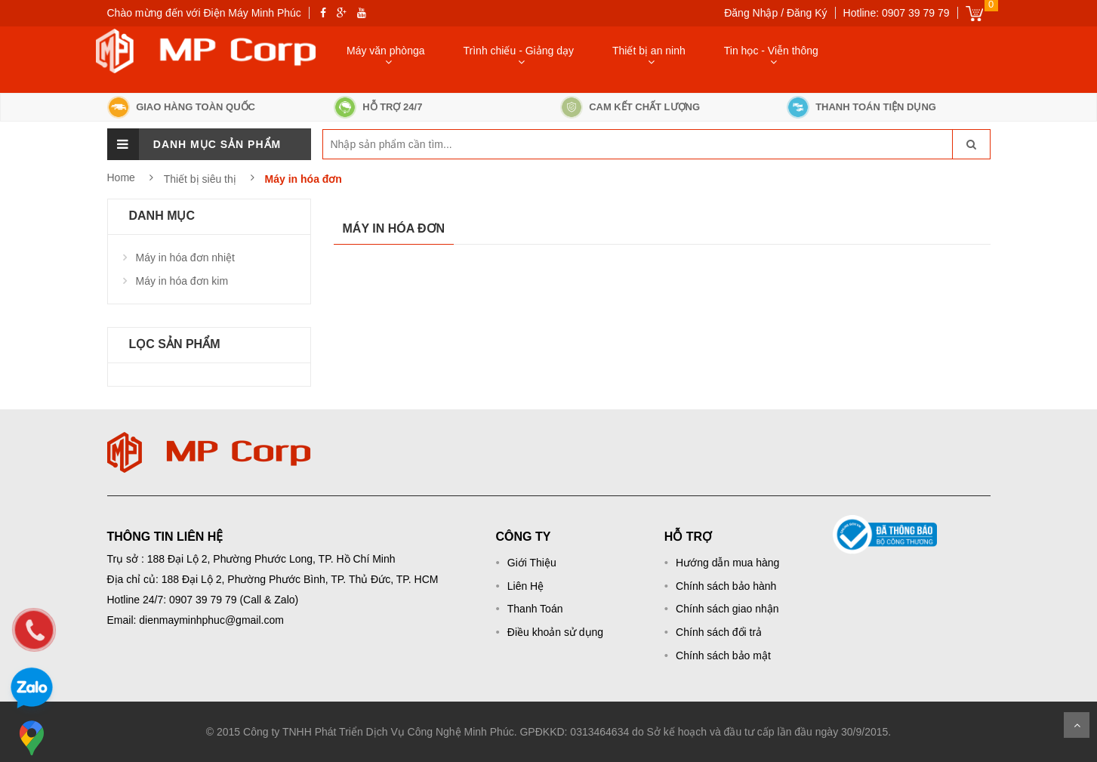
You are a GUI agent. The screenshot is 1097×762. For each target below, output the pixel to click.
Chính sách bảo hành (726, 586)
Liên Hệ (525, 586)
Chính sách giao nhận (727, 609)
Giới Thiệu (531, 563)
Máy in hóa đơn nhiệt (185, 257)
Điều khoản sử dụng (555, 632)
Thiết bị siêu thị (201, 179)
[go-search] (971, 144)
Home (121, 177)
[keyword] (397, 144)
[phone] (34, 629)
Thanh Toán (535, 609)
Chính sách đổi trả (719, 632)
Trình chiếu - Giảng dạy (519, 51)
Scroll (1076, 725)
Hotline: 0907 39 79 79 (896, 13)
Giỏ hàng (974, 13)
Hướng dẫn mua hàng (727, 563)
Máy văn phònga (386, 51)
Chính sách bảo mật (723, 655)
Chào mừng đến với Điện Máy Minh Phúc (204, 13)
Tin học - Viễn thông (771, 51)
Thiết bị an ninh (649, 51)
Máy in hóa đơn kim (182, 281)
